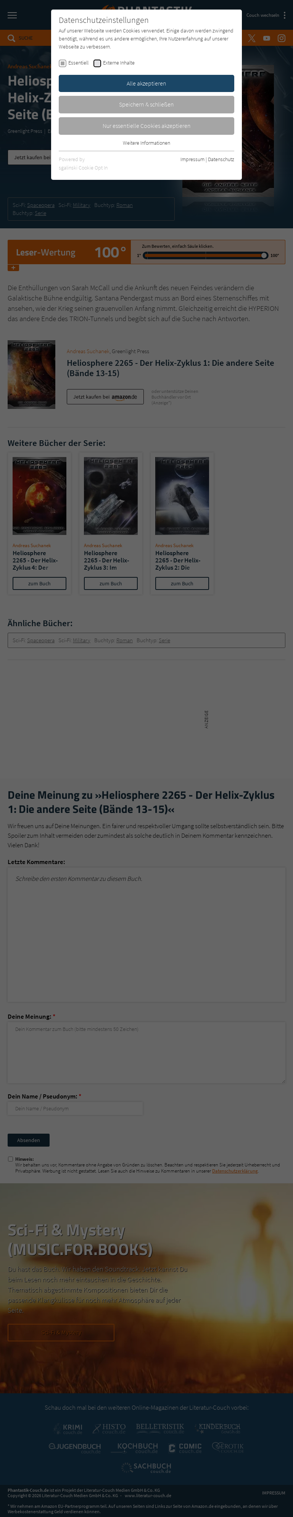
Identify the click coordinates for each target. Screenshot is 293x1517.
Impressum (192, 159)
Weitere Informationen (146, 142)
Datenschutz (221, 159)
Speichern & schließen (146, 104)
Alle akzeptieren (146, 83)
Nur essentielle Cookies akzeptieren (147, 125)
